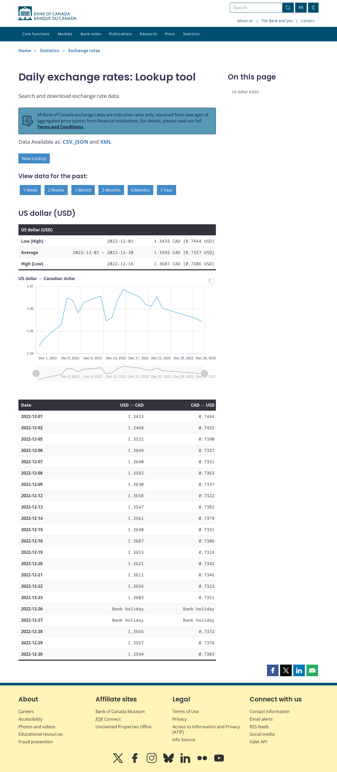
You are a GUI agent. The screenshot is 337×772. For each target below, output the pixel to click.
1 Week (30, 190)
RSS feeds (259, 727)
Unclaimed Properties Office (123, 727)
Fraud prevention (35, 742)
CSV (67, 141)
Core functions (36, 33)
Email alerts (261, 719)
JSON (81, 141)
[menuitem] (209, 280)
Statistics (191, 33)
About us (245, 20)
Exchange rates (84, 50)
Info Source (183, 740)
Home (24, 50)
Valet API (258, 742)
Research (148, 33)
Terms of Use (185, 711)
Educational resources (40, 734)
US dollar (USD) (245, 91)
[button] (273, 670)
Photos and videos (36, 727)
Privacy (179, 719)
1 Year (166, 190)
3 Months (111, 190)
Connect (108, 719)
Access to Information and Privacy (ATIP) (206, 729)
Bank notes (91, 33)
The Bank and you (277, 20)
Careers (308, 20)
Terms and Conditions (60, 127)
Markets (65, 33)
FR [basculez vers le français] (301, 8)
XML (105, 141)
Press (170, 33)
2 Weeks (56, 190)
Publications (120, 33)
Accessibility (30, 719)
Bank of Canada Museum (120, 711)
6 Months (140, 190)
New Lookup (34, 158)
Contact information (270, 711)
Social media (262, 734)
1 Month (83, 190)
